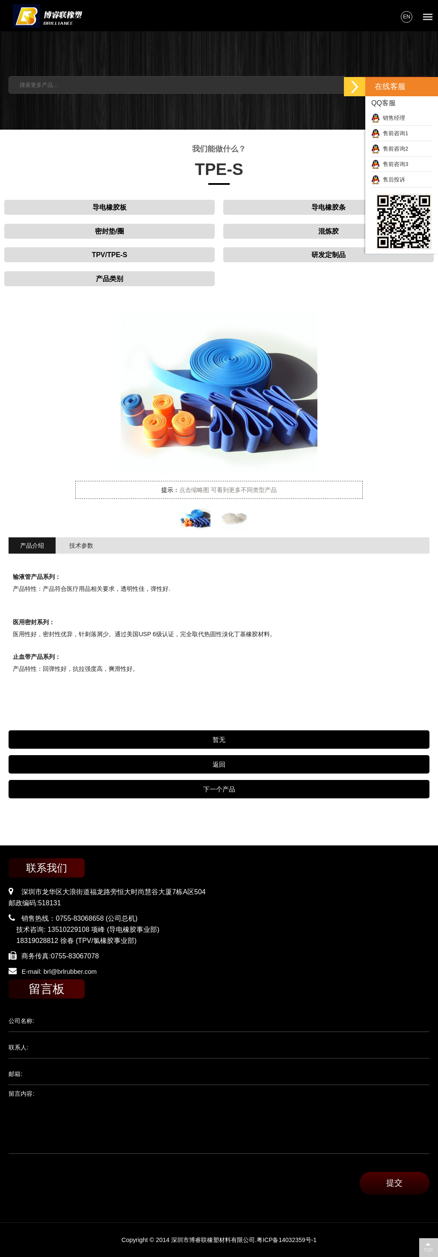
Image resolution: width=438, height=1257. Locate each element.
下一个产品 (219, 789)
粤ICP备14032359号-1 (286, 1239)
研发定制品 (328, 254)
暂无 (219, 739)
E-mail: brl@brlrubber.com (61, 971)
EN (406, 17)
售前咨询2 (389, 148)
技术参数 (81, 545)
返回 (219, 764)
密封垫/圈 (109, 231)
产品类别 (109, 278)
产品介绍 (32, 545)
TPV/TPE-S (109, 254)
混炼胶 (328, 231)
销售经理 (388, 118)
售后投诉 (388, 179)
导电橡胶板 (109, 207)
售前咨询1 (389, 133)
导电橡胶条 (328, 207)
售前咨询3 (389, 164)
